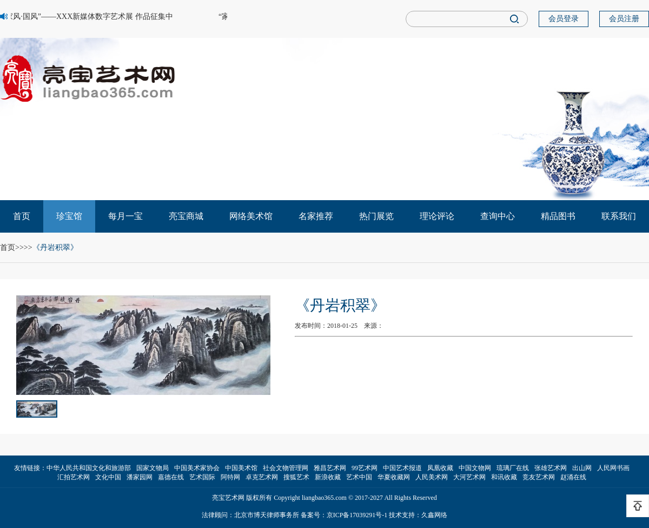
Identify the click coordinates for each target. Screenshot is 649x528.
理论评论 (437, 216)
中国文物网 (475, 468)
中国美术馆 (241, 468)
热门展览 (376, 216)
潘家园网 (140, 477)
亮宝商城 (186, 216)
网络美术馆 (251, 216)
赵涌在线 (573, 477)
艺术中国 (359, 477)
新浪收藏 (328, 477)
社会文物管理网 (285, 468)
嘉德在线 (171, 477)
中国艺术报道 (402, 468)
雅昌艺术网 (330, 468)
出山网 (582, 468)
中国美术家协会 (197, 468)
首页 (21, 216)
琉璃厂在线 (512, 468)
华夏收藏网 (394, 477)
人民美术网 (431, 477)
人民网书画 (613, 468)
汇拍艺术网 (73, 477)
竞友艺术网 (538, 477)
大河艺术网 (469, 477)
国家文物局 (152, 468)
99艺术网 (365, 468)
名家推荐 (316, 216)
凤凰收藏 (440, 468)
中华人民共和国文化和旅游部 (89, 468)
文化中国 (108, 477)
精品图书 (558, 216)
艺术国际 (202, 477)
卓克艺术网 (262, 477)
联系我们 (618, 216)
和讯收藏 (504, 477)
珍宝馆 (69, 216)
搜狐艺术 (296, 477)
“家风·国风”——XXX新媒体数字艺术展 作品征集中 (88, 16)
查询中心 (497, 216)
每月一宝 (125, 216)
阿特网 (230, 477)
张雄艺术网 (550, 468)
